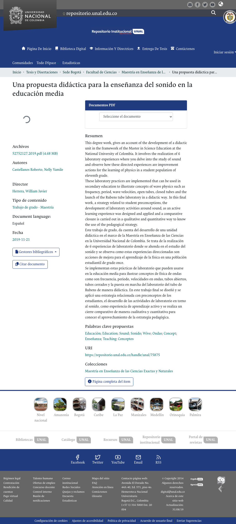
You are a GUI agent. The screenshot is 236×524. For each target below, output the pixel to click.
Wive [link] (147, 333)
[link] (35, 153)
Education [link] (110, 333)
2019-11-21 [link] (21, 240)
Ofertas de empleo (44, 483)
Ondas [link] (157, 333)
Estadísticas (69, 500)
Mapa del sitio (100, 478)
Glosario (97, 496)
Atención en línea (102, 487)
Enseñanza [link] (93, 339)
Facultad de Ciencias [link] (101, 72)
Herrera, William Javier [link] (29, 191)
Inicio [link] (17, 72)
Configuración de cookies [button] (51, 521)
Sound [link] (124, 333)
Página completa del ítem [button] (109, 382)
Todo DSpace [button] (46, 63)
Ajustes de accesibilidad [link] (87, 521)
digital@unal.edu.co (173, 492)
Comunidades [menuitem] (22, 63)
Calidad (7, 500)
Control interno (42, 492)
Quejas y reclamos (73, 492)
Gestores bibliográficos (34, 252)
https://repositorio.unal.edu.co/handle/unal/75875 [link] (122, 355)
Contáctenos (99, 492)
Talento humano (43, 478)
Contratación (11, 483)
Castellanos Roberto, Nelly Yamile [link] (37, 170)
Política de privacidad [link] (122, 521)
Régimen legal (11, 478)
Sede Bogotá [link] (72, 72)
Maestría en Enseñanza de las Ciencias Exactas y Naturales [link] (144, 72)
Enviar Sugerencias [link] (189, 521)
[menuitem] (48, 63)
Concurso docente (44, 487)
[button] (220, 4)
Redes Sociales (71, 487)
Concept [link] (170, 333)
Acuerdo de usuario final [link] (156, 521)
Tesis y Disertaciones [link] (42, 72)
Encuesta (68, 496)
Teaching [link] (109, 339)
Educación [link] (92, 333)
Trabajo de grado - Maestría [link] (33, 207)
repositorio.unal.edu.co (91, 13)
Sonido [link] (136, 333)
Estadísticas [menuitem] (71, 63)
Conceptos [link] (126, 339)
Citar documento (30, 264)
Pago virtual (10, 496)
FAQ (94, 483)
